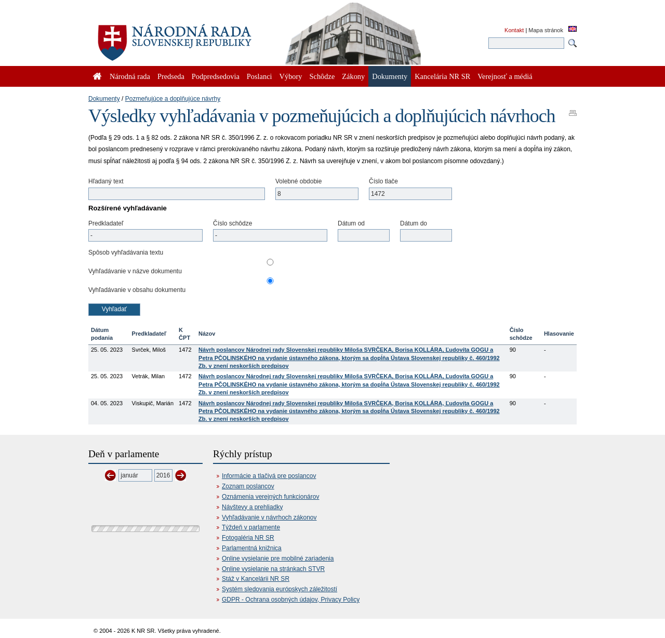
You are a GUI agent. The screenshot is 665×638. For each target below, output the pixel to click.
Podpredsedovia (216, 76)
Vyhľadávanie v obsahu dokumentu (136, 290)
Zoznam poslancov (248, 486)
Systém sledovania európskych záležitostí (279, 589)
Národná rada (130, 76)
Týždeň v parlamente (251, 527)
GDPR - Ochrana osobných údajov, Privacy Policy (291, 599)
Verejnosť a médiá (504, 76)
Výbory (291, 76)
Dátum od (351, 223)
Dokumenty (104, 98)
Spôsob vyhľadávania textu (125, 252)
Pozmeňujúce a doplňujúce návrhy (172, 98)
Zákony (353, 76)
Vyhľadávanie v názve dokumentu (135, 271)
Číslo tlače (383, 181)
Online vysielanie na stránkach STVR (273, 569)
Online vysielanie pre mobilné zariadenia (278, 558)
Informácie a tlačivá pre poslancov (269, 476)
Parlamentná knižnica (252, 548)
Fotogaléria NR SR (248, 537)
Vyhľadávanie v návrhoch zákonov (269, 517)
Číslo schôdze (232, 223)
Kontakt (514, 30)
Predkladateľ (106, 223)
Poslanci (259, 76)
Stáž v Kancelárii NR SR (255, 578)
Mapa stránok (545, 30)
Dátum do (413, 223)
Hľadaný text (106, 181)
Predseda (170, 76)
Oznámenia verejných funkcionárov (270, 496)
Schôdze (322, 76)
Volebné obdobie (298, 181)
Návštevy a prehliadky (252, 507)
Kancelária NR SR (442, 76)
